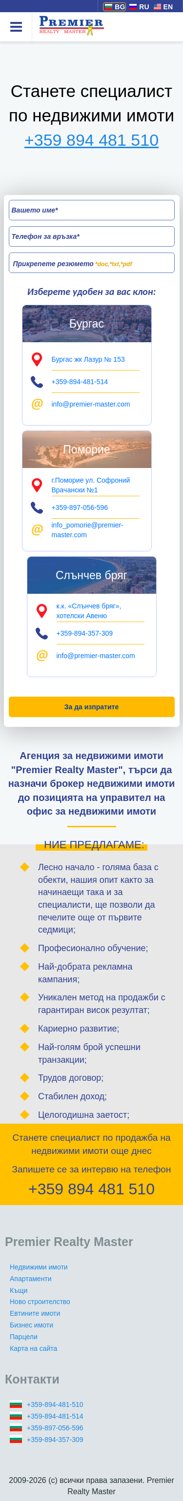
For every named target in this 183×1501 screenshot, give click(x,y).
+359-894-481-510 (55, 1404)
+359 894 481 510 (91, 140)
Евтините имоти (35, 1313)
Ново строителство (40, 1302)
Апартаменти (31, 1279)
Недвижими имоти (39, 1267)
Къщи (18, 1290)
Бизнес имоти (31, 1325)
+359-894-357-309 (55, 1439)
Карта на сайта (33, 1348)
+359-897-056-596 (55, 1428)
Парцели (24, 1337)
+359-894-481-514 (55, 1416)
